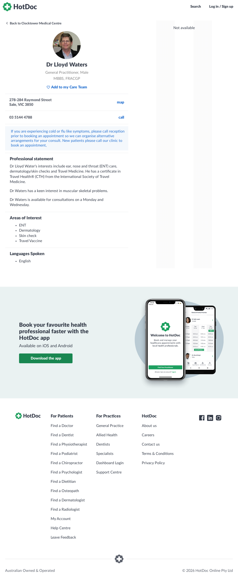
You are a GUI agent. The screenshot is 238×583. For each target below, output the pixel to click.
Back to (34, 23)
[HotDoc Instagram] (218, 418)
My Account (61, 519)
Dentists (103, 444)
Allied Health (106, 435)
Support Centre (109, 472)
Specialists (104, 454)
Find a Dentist (62, 435)
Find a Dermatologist (68, 500)
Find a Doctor (62, 426)
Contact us (151, 444)
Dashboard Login (110, 463)
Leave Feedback (63, 537)
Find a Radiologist (65, 509)
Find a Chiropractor (67, 463)
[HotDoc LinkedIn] (210, 418)
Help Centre (60, 528)
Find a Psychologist (66, 472)
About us (149, 426)
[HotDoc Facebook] (202, 418)
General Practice (109, 426)
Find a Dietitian (63, 481)
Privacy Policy (153, 463)
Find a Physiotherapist (69, 444)
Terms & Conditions (158, 454)
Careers (148, 435)
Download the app (46, 358)
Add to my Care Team (66, 87)
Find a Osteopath (65, 491)
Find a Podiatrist (64, 454)
